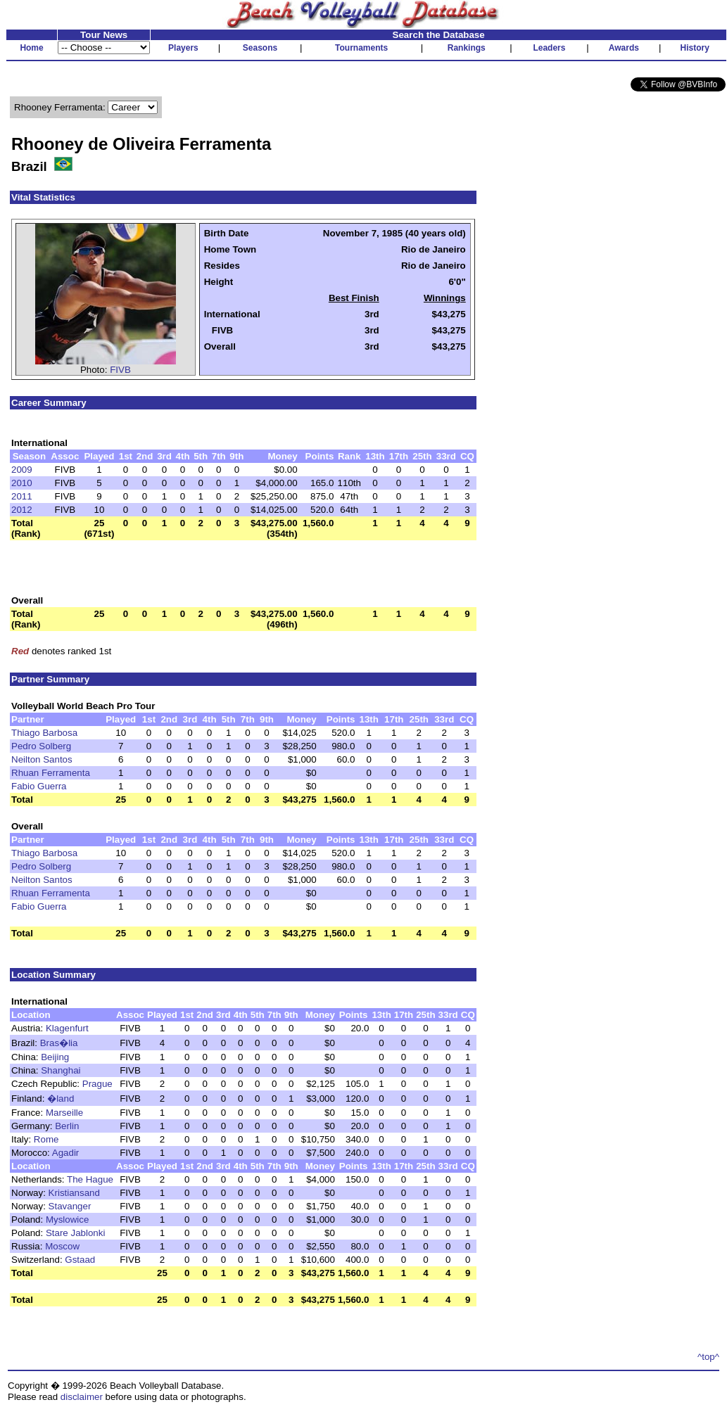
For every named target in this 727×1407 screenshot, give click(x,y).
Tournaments (361, 48)
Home (31, 48)
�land (60, 1098)
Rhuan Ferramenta (50, 773)
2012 (21, 509)
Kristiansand (74, 1193)
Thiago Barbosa (44, 732)
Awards (624, 48)
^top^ (708, 1356)
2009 (21, 469)
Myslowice (67, 1219)
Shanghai (60, 1070)
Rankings (467, 48)
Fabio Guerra (39, 786)
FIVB (120, 369)
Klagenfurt (67, 1028)
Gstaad (80, 1259)
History (695, 48)
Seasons (260, 48)
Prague (97, 1083)
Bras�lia (59, 1043)
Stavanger (70, 1206)
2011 (21, 496)
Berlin (67, 1126)
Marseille (64, 1112)
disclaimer (82, 1397)
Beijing (55, 1057)
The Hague (90, 1179)
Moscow (62, 1246)
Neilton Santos (41, 759)
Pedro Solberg (41, 746)
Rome (46, 1139)
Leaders (549, 48)
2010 (21, 483)
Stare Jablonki (75, 1233)
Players (183, 48)
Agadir (66, 1152)
